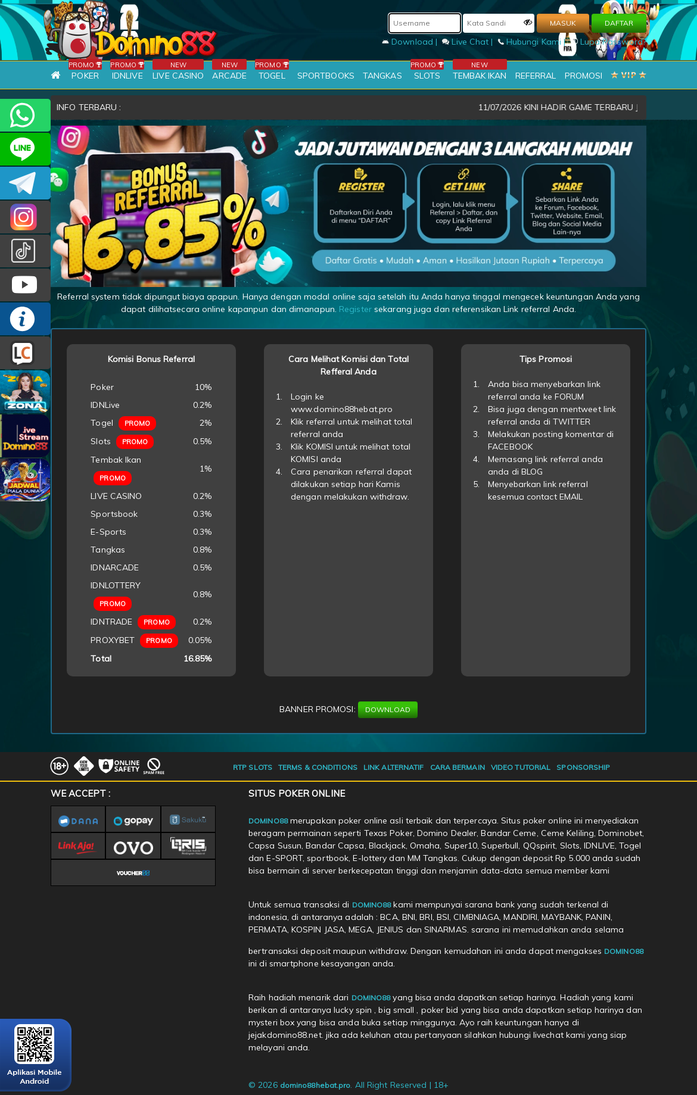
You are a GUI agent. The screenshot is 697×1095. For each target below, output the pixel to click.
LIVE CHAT (25, 352)
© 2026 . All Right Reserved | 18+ (348, 1085)
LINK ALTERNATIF (393, 767)
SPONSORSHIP (583, 767)
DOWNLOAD (387, 709)
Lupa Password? (609, 41)
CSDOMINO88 (25, 149)
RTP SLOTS (252, 767)
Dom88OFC (25, 217)
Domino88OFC (25, 183)
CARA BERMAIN (457, 767)
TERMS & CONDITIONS (317, 767)
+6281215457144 (25, 115)
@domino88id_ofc (25, 251)
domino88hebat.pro (315, 1085)
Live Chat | (468, 41)
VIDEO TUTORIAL (520, 767)
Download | (411, 41)
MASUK (563, 22)
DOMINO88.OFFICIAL (25, 285)
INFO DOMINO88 (25, 318)
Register (355, 309)
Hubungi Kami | (533, 41)
